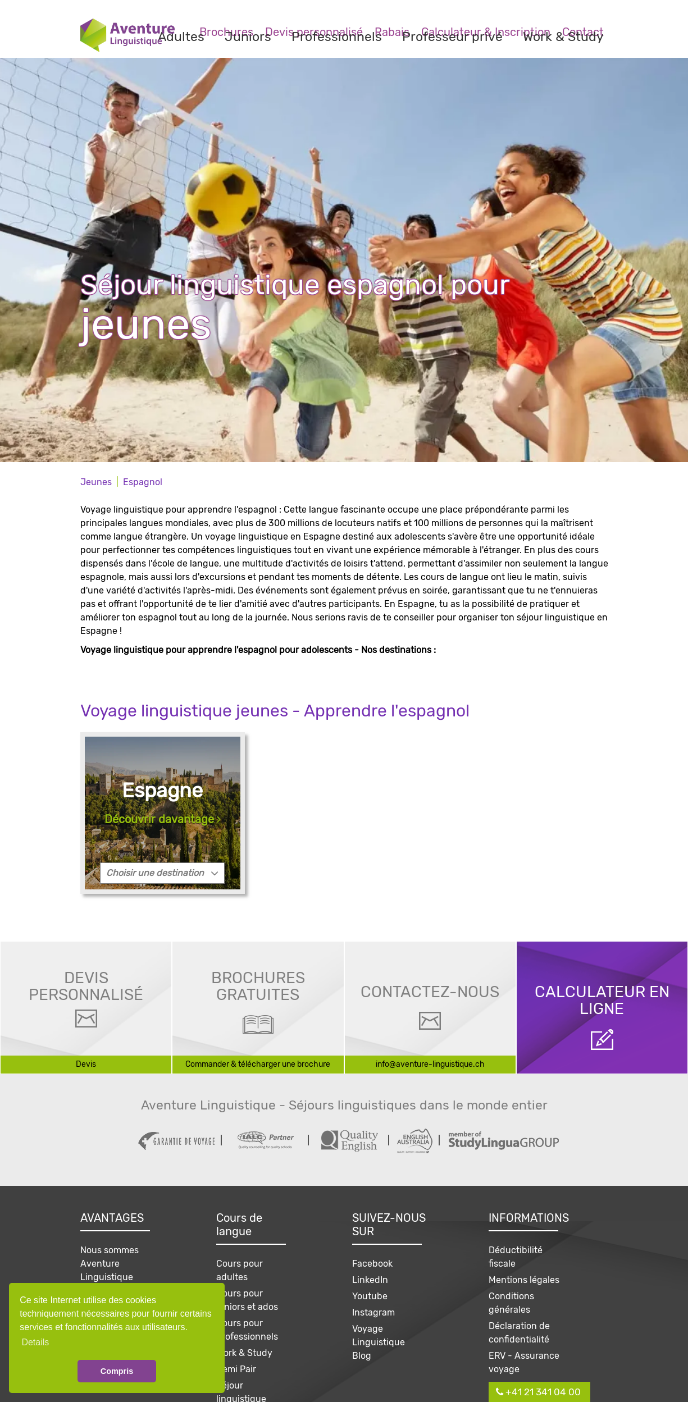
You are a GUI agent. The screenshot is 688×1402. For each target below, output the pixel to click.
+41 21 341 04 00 (538, 1392)
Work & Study (563, 36)
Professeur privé (452, 36)
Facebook (372, 1263)
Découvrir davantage (162, 819)
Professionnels (336, 36)
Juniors (248, 36)
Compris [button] (117, 1371)
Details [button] (35, 1342)
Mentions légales (524, 1280)
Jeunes (96, 482)
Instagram (373, 1312)
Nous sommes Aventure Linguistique (109, 1263)
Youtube (370, 1296)
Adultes (181, 36)
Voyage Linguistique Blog (378, 1342)
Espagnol (142, 482)
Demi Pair (236, 1369)
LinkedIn (370, 1280)
